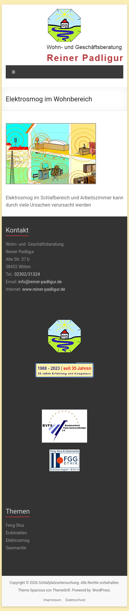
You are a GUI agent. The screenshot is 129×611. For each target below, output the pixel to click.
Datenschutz (75, 599)
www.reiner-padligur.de (43, 289)
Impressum (52, 599)
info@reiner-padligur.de (39, 281)
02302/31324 (27, 274)
